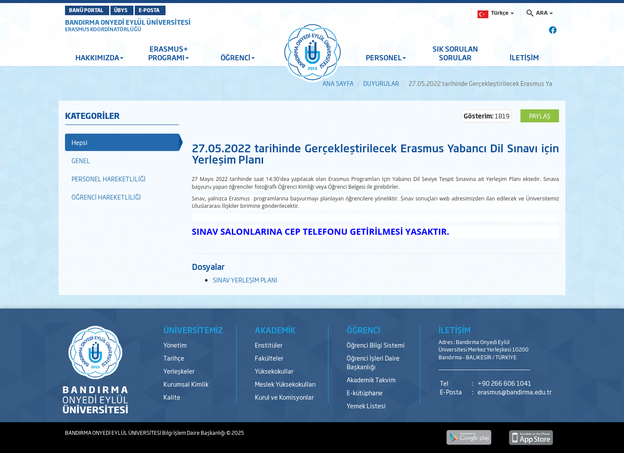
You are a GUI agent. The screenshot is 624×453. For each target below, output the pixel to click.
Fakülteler (269, 357)
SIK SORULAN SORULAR (455, 52)
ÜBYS (135, 10)
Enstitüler (269, 344)
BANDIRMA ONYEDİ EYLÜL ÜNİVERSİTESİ (128, 21)
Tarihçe (173, 357)
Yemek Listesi (366, 405)
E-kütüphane (365, 392)
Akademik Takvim (371, 379)
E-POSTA (176, 10)
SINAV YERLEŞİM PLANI (245, 279)
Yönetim (175, 344)
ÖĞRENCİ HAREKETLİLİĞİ (106, 196)
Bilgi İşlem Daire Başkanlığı (194, 433)
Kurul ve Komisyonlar (284, 396)
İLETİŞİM (524, 57)
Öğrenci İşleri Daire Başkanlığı (373, 362)
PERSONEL (386, 57)
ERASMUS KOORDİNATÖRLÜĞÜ (103, 29)
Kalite (171, 396)
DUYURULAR (381, 83)
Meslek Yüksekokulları (285, 383)
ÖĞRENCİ (238, 57)
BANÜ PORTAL (90, 10)
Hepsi (80, 142)
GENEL (81, 160)
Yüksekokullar (274, 370)
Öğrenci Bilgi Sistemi (376, 344)
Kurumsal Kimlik (185, 383)
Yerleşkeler (179, 370)
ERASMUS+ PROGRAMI (168, 52)
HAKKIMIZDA (99, 57)
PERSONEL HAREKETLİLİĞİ (109, 178)
